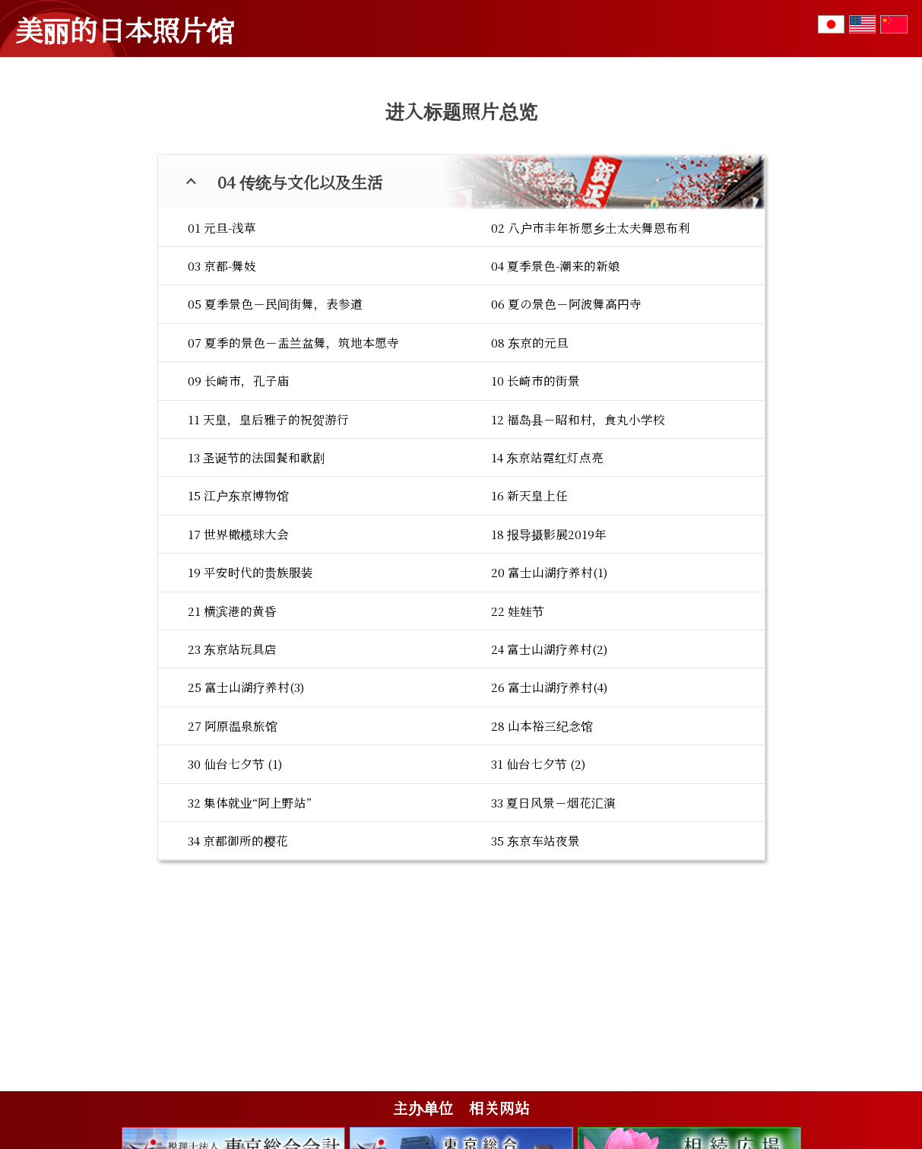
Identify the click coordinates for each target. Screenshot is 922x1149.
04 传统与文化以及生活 (594, 118)
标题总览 (605, 36)
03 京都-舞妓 (222, 356)
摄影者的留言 (728, 36)
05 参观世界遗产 (719, 118)
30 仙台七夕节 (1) (235, 854)
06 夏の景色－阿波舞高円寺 (566, 394)
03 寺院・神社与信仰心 (455, 118)
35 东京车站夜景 (535, 930)
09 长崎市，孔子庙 (239, 470)
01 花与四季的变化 (207, 118)
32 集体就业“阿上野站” (250, 892)
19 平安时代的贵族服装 (250, 662)
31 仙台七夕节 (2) (538, 854)
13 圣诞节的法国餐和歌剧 (256, 547)
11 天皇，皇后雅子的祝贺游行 (268, 509)
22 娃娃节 (517, 701)
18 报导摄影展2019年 (549, 624)
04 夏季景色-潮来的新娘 (555, 356)
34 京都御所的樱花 (238, 930)
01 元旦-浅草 (222, 317)
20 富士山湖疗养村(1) (549, 662)
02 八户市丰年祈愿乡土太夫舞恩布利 (590, 317)
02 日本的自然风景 (326, 118)
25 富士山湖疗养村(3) (246, 777)
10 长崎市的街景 (535, 470)
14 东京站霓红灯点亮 (547, 547)
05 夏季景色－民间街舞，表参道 (275, 394)
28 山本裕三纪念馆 (542, 816)
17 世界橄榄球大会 (238, 624)
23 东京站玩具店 (232, 739)
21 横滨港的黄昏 (232, 701)
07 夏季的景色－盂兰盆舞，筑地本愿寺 (293, 432)
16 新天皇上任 (529, 585)
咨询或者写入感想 (852, 43)
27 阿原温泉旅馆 (232, 816)
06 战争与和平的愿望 (839, 118)
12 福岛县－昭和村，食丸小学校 (578, 509)
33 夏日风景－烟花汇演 (553, 892)
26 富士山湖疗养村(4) (549, 777)
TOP (45, 113)
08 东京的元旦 (530, 432)
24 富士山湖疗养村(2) (549, 739)
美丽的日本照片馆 (124, 29)
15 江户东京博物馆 (238, 585)
